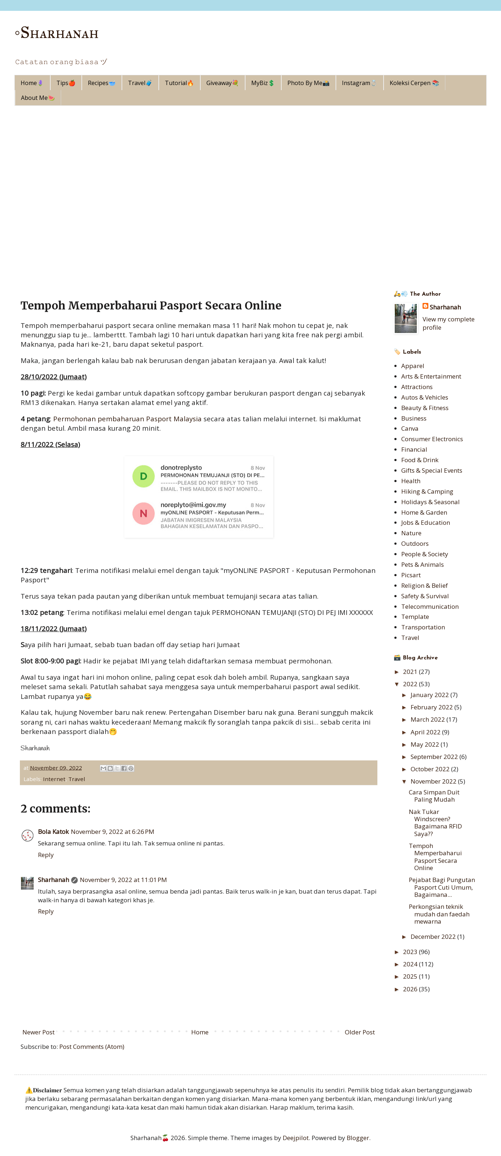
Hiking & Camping (427, 491)
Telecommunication (430, 606)
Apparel (412, 366)
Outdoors (415, 543)
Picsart (411, 575)
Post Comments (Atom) (91, 1046)
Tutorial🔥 (179, 83)
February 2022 (432, 707)
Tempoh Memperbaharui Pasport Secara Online (435, 856)
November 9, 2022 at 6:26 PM (112, 831)
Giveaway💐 (222, 83)
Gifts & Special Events (431, 470)
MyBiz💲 (263, 83)
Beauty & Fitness (425, 408)
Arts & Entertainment (431, 376)
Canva (410, 428)
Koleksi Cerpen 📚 (414, 83)
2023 (411, 952)
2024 (411, 964)
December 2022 (434, 936)
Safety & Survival (425, 596)
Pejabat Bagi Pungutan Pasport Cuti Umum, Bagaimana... (442, 887)
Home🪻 (32, 83)
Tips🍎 (66, 83)
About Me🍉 (38, 98)
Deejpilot (296, 1138)
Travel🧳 (140, 83)
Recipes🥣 (102, 83)
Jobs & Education (425, 522)
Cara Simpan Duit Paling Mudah (434, 795)
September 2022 (435, 756)
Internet (54, 778)
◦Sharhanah (56, 32)
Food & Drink (419, 460)
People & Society (424, 554)
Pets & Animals (422, 564)
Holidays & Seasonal (430, 502)
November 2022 (434, 781)
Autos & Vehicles (424, 397)
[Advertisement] (250, 160)
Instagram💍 (359, 83)
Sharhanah (53, 880)
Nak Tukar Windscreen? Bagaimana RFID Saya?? (435, 822)
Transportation (423, 627)
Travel (76, 778)
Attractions (417, 387)
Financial (414, 449)
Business (414, 418)
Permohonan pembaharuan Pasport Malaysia (127, 418)
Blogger (358, 1138)
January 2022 (430, 695)
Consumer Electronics (432, 439)
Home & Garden (424, 512)
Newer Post (38, 1032)
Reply (46, 855)
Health (410, 481)
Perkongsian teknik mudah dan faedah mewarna (439, 913)
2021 (411, 671)
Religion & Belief (424, 585)
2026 (411, 989)
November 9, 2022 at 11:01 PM (123, 880)
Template (415, 616)
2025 (411, 976)
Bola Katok (53, 831)
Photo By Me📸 (308, 83)
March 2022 (428, 719)
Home (200, 1032)
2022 (411, 684)
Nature (411, 533)
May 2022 (426, 744)
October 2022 (431, 769)
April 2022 (426, 732)
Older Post (360, 1032)
